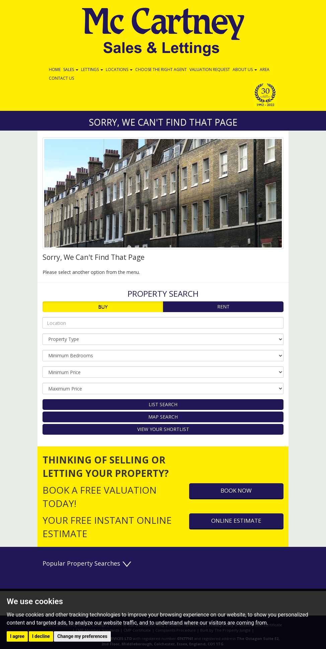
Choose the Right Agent (161, 69)
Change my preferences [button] (82, 636)
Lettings (92, 69)
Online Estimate (236, 520)
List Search (163, 404)
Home (55, 69)
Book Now (236, 490)
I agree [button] (17, 636)
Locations (119, 69)
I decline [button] (41, 636)
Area (264, 69)
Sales (70, 69)
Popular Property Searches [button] (87, 563)
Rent (223, 306)
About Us (245, 69)
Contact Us (61, 78)
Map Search (163, 417)
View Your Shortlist (163, 429)
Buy (102, 306)
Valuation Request (209, 69)
